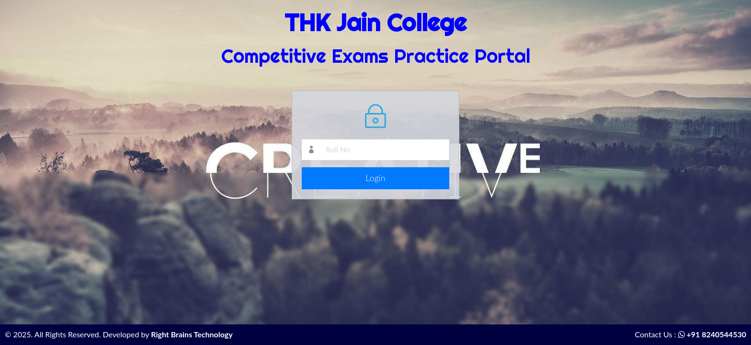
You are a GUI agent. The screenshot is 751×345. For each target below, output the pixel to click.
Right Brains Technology (192, 334)
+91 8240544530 (712, 334)
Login (375, 177)
